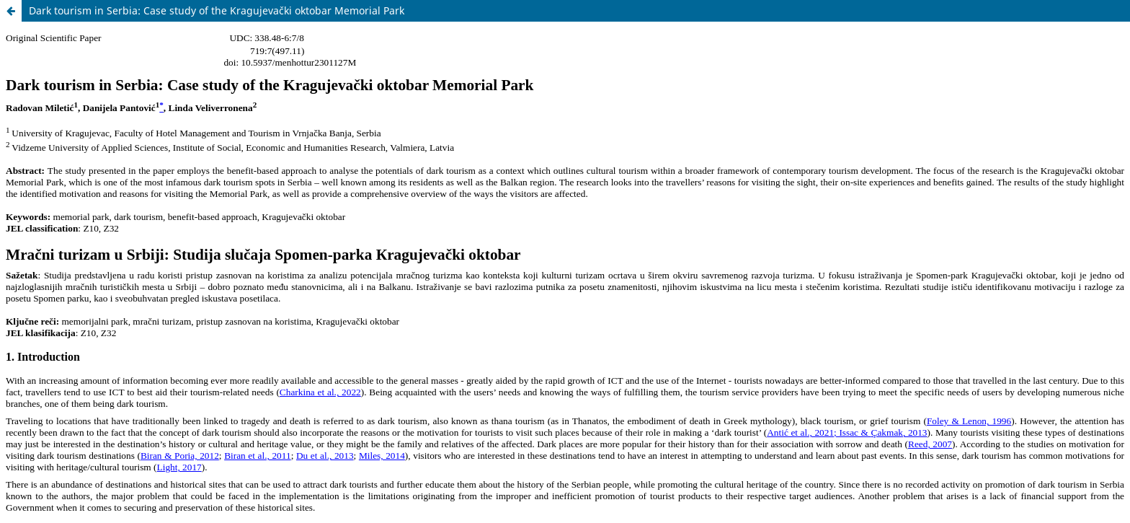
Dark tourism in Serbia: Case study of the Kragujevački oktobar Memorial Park (216, 10)
